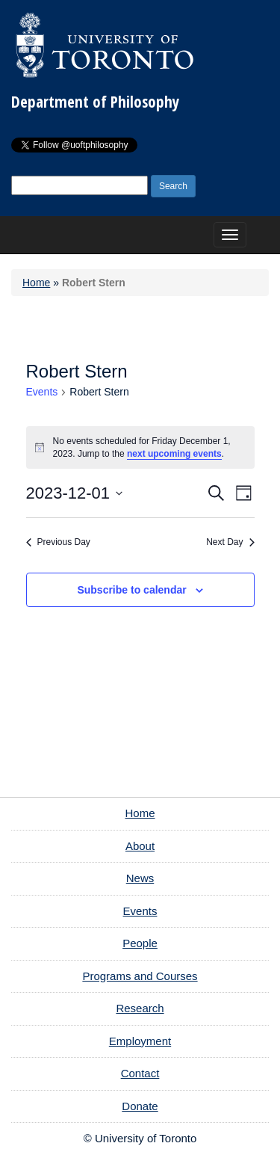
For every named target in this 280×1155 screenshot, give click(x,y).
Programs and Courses (139, 976)
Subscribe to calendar (131, 590)
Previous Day (58, 542)
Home (36, 283)
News (140, 878)
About (140, 846)
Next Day (230, 542)
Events (42, 392)
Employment (140, 1041)
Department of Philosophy (95, 101)
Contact (140, 1073)
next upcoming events (174, 454)
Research (140, 1008)
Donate (140, 1106)
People (140, 943)
